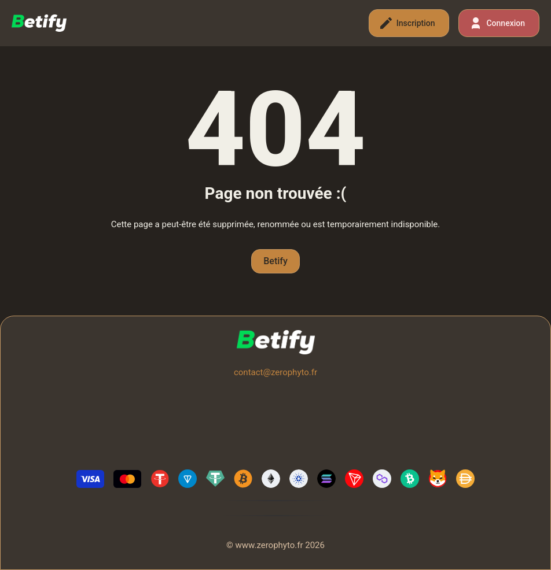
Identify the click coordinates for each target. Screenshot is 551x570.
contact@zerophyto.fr (275, 372)
